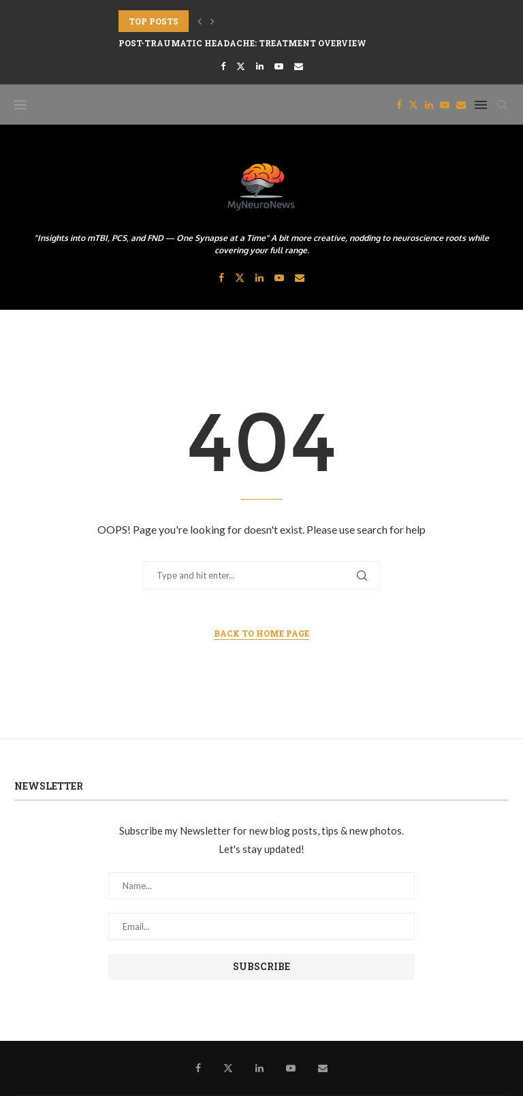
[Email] (298, 66)
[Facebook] (223, 66)
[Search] (502, 105)
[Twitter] (240, 66)
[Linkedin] (260, 66)
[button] (199, 21)
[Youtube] (278, 66)
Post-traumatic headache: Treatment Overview (242, 42)
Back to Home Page (261, 633)
